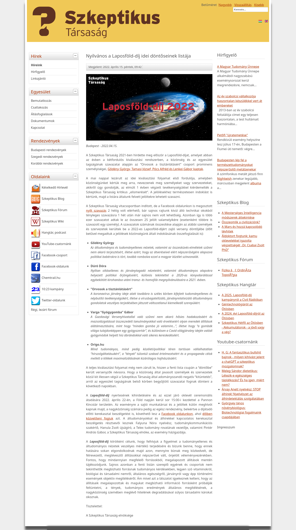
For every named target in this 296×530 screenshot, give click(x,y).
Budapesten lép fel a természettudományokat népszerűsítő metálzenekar (236, 164)
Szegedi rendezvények (47, 157)
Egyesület (55, 91)
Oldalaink (55, 176)
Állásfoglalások (41, 114)
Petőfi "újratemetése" (232, 135)
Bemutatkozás (41, 101)
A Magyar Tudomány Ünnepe (238, 66)
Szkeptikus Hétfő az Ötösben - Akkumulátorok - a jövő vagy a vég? (243, 327)
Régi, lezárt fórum (44, 310)
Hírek (55, 55)
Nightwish (224, 178)
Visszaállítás (242, 5)
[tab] (76, 55)
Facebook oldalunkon (177, 414)
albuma (255, 183)
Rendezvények (55, 140)
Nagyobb (225, 5)
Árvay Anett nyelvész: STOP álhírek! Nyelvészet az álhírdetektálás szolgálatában (243, 394)
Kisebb (259, 5)
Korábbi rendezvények (47, 163)
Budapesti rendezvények (48, 150)
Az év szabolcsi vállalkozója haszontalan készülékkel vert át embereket (239, 101)
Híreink (36, 65)
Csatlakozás (39, 107)
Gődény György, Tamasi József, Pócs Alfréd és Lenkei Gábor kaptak (155, 169)
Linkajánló (38, 78)
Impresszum (226, 427)
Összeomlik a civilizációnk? (241, 222)
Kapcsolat (38, 127)
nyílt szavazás (96, 210)
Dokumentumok (43, 121)
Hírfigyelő (38, 72)
